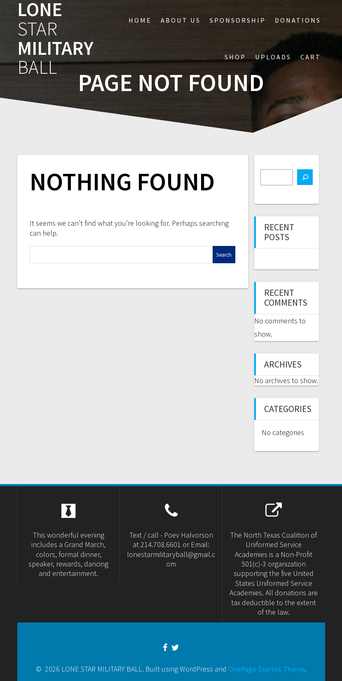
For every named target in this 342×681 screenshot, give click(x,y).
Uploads (273, 57)
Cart (310, 57)
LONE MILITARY (55, 38)
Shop (235, 57)
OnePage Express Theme (266, 669)
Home (140, 20)
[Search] (305, 177)
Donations (298, 20)
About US (181, 20)
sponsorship (238, 20)
